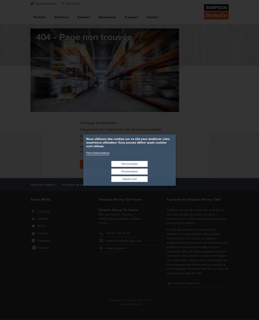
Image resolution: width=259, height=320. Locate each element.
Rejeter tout (130, 179)
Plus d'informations (98, 152)
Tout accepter (129, 163)
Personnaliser (129, 171)
